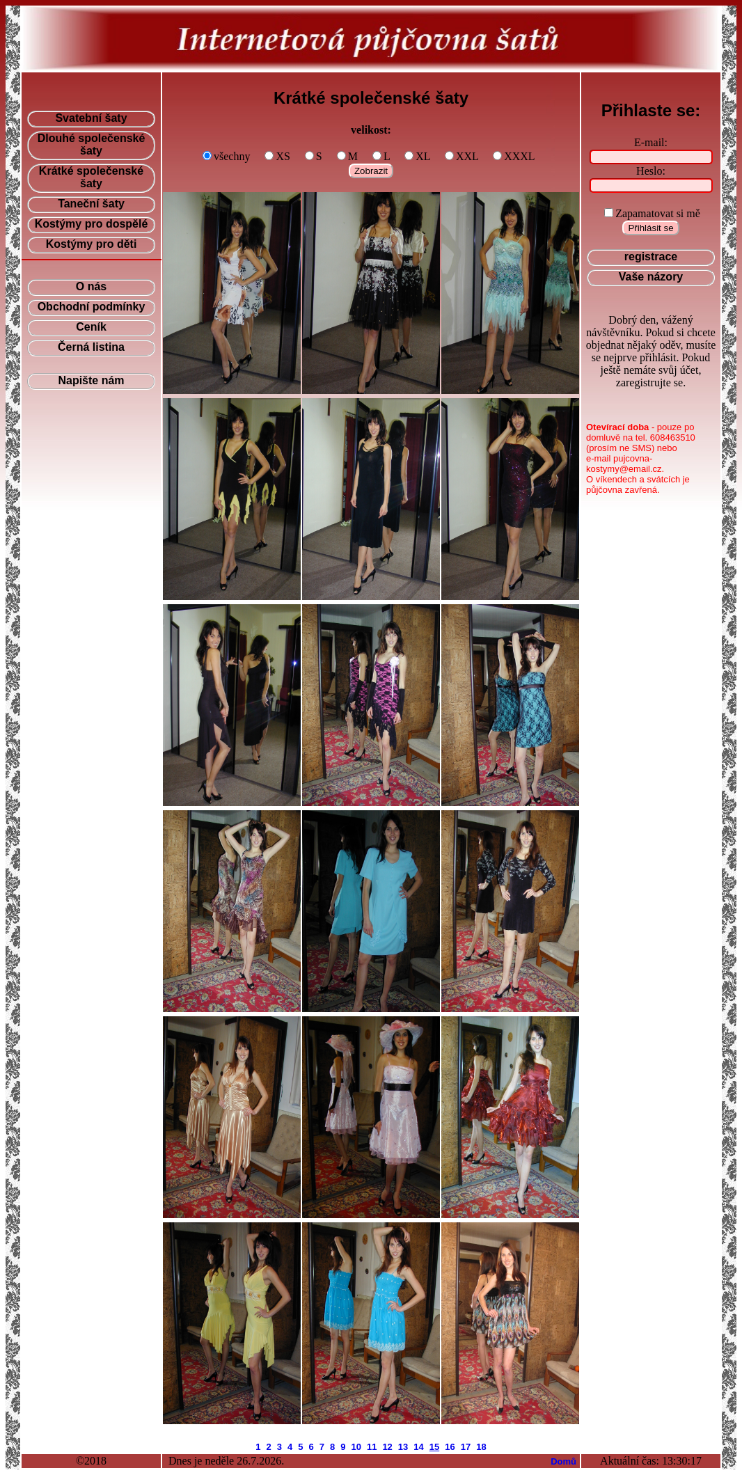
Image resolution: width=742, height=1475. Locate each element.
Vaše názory (651, 277)
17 (466, 1447)
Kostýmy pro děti (91, 244)
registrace (651, 256)
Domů (563, 1461)
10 (356, 1447)
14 (418, 1447)
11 (372, 1447)
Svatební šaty (91, 118)
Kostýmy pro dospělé (91, 224)
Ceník (91, 327)
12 (387, 1447)
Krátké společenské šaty (91, 177)
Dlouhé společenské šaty (91, 144)
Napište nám (91, 380)
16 (450, 1447)
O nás (91, 286)
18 (481, 1447)
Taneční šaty (91, 204)
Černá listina (91, 347)
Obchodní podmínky (91, 307)
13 (403, 1447)
